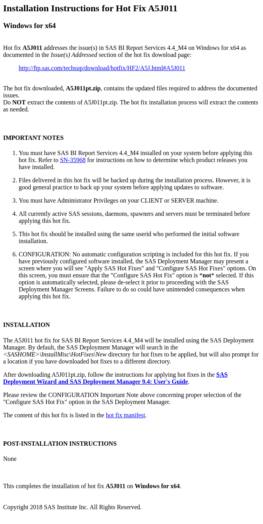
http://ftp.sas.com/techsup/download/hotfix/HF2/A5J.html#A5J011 (102, 68)
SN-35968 (73, 160)
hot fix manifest (125, 415)
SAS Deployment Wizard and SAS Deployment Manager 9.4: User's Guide (115, 378)
